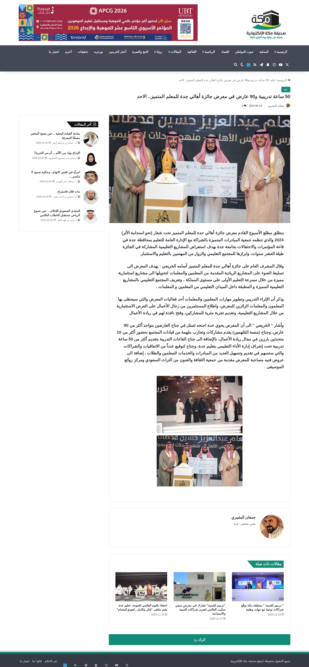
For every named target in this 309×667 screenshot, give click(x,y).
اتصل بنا (54, 51)
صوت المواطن (244, 51)
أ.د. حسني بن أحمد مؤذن (65, 197)
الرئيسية (282, 51)
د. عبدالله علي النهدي (66, 182)
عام (273, 80)
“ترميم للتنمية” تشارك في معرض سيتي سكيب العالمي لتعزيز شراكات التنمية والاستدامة (200, 607)
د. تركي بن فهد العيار (67, 220)
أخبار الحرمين (117, 51)
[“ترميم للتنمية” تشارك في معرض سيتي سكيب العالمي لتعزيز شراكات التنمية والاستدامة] (199, 584)
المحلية (263, 51)
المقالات (176, 51)
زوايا (159, 51)
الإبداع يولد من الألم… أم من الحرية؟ (57, 153)
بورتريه (98, 51)
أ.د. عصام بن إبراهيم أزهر (64, 143)
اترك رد (199, 638)
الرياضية (210, 51)
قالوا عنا (37, 659)
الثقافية (191, 51)
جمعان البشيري (274, 105)
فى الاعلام (51, 659)
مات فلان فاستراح (68, 192)
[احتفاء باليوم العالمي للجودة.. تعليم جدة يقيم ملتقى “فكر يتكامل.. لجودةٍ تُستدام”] (141, 584)
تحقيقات (83, 51)
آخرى (68, 51)
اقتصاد (225, 51)
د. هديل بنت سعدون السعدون (62, 158)
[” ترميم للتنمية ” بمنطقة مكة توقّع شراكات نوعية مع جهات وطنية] (258, 584)
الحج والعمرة (140, 51)
